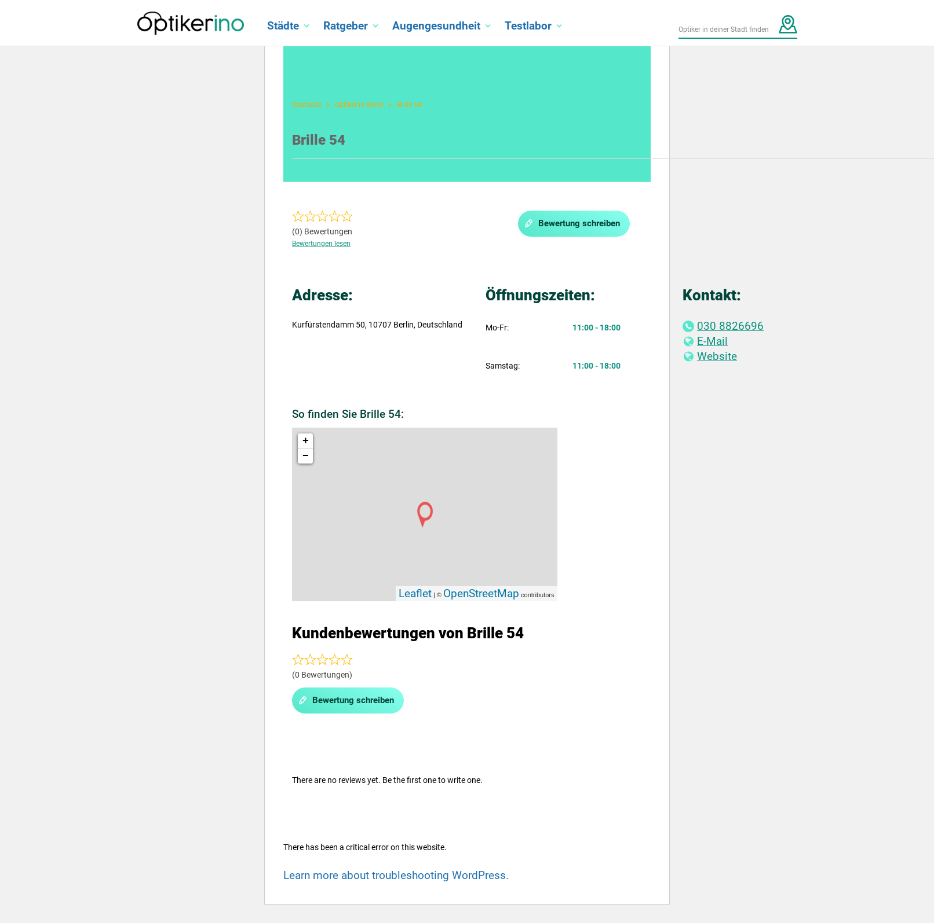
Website (710, 356)
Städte (283, 25)
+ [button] (305, 441)
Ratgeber (345, 25)
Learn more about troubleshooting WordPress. (396, 875)
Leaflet (415, 593)
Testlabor (528, 25)
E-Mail (705, 341)
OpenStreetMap (481, 593)
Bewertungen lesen (321, 244)
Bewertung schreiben (572, 224)
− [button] (305, 456)
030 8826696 (723, 326)
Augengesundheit (436, 25)
